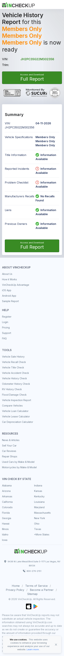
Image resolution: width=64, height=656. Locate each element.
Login (5, 322)
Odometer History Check (16, 383)
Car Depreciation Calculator (17, 421)
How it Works (9, 279)
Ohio (36, 523)
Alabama (7, 485)
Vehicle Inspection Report (16, 400)
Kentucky (39, 496)
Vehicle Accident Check (15, 372)
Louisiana (39, 501)
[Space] (30, 550)
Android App (9, 295)
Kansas (38, 490)
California (7, 501)
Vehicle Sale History (13, 356)
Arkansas (7, 496)
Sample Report (10, 301)
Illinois (5, 529)
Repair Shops (9, 456)
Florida (6, 512)
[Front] (18, 4)
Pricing (6, 327)
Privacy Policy (15, 590)
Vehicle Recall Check (14, 362)
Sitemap (32, 594)
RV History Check (12, 389)
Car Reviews (9, 451)
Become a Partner (42, 590)
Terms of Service (36, 585)
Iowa (4, 539)
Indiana (38, 485)
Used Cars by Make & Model (18, 461)
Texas (37, 529)
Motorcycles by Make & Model (19, 467)
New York (39, 518)
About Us (7, 273)
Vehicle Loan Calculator (15, 411)
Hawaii (5, 523)
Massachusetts (42, 512)
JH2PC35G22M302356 (37, 59)
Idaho (5, 534)
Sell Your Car (9, 445)
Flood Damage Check (14, 394)
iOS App (6, 290)
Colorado (7, 507)
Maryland (39, 507)
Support (6, 332)
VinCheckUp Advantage (15, 284)
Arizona (6, 490)
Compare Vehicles (12, 405)
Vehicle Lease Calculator (16, 416)
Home (16, 585)
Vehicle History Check (14, 378)
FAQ (4, 338)
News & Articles (10, 440)
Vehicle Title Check (13, 367)
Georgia (6, 518)
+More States (41, 534)
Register (6, 316)
